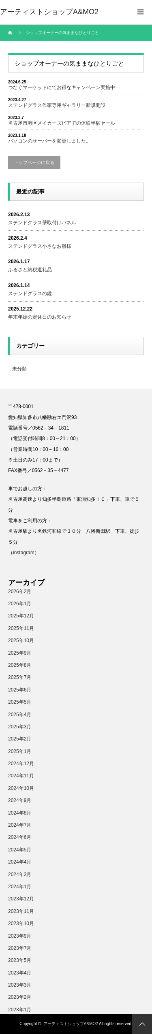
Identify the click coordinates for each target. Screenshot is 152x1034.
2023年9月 (19, 936)
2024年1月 (19, 886)
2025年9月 (19, 653)
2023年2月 (19, 997)
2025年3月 (19, 727)
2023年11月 (21, 911)
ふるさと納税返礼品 (30, 269)
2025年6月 (19, 690)
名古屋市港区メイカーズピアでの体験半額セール (61, 123)
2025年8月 (19, 665)
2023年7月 (19, 948)
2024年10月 (21, 788)
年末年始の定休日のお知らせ (39, 317)
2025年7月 (19, 677)
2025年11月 (21, 628)
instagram (23, 552)
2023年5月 (19, 960)
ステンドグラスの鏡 (30, 293)
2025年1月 (19, 751)
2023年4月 (19, 973)
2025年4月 (19, 714)
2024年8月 (19, 813)
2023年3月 (19, 985)
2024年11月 (21, 776)
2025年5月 (19, 702)
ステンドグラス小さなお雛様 (39, 246)
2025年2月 (19, 739)
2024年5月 (19, 850)
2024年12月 (21, 763)
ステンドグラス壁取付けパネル (42, 223)
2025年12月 (21, 616)
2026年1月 (19, 603)
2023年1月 (19, 1010)
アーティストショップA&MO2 (70, 1023)
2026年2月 (19, 591)
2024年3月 (19, 874)
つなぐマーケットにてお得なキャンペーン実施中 (61, 87)
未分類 (19, 369)
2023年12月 (21, 899)
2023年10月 (21, 923)
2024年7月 (19, 825)
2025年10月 (21, 640)
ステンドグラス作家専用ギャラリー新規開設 (56, 105)
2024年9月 (19, 800)
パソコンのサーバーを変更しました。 (49, 141)
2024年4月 (19, 862)
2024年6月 (19, 837)
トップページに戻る (34, 162)
